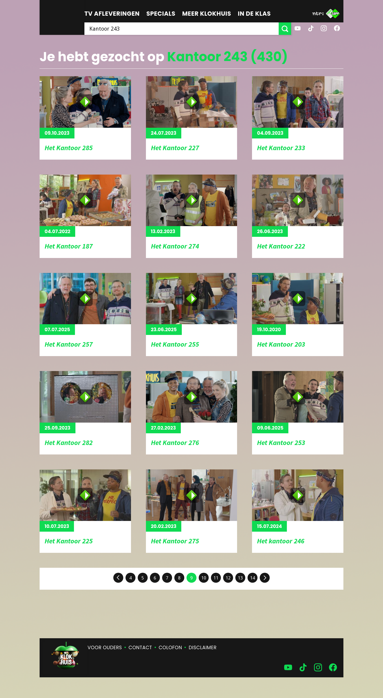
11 (215, 577)
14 (252, 577)
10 (203, 577)
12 (228, 577)
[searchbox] (181, 28)
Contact (140, 647)
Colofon (170, 647)
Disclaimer (203, 647)
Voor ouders (105, 647)
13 (240, 577)
